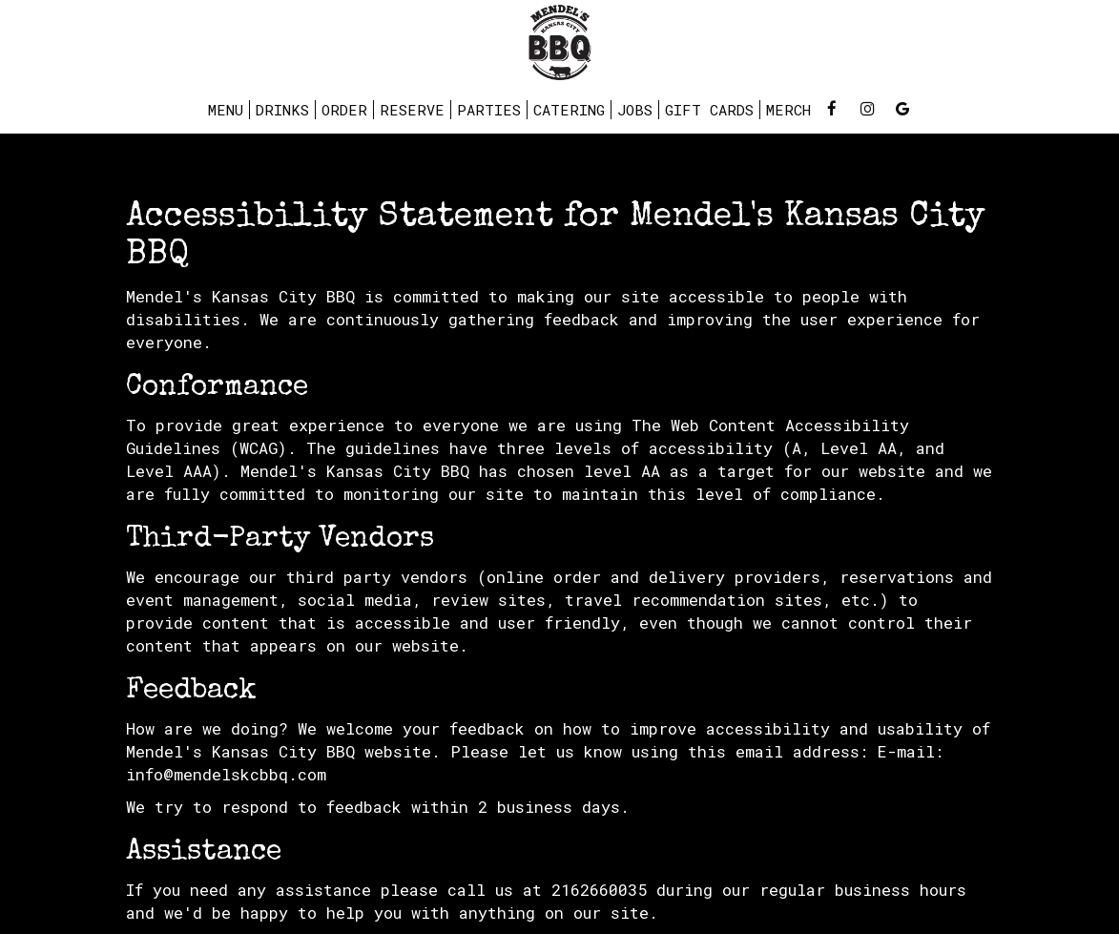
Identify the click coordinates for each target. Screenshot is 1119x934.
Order (344, 109)
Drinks (282, 109)
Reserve (412, 109)
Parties (489, 109)
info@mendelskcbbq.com (226, 774)
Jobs (635, 109)
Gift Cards (709, 109)
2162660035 (599, 890)
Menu (225, 109)
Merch (788, 109)
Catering (569, 109)
